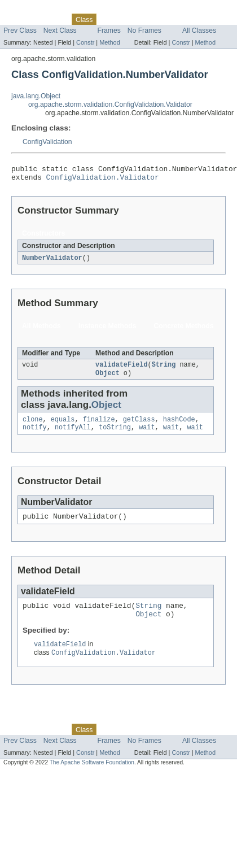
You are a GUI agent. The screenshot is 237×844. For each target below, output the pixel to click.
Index (193, 19)
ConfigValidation (47, 142)
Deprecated (160, 19)
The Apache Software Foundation (92, 776)
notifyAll (73, 435)
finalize (99, 425)
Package (52, 19)
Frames (109, 30)
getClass (139, 425)
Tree (129, 19)
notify (35, 435)
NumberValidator (52, 261)
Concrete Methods (184, 330)
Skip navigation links (31, 10)
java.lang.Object (35, 96)
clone (33, 425)
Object (107, 378)
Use (109, 19)
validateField (121, 369)
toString (115, 435)
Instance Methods (107, 330)
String (164, 369)
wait (147, 435)
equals (63, 425)
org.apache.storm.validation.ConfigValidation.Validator (110, 104)
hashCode (179, 425)
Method (109, 42)
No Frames (144, 30)
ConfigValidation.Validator (102, 180)
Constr (85, 42)
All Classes (199, 30)
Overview (17, 19)
